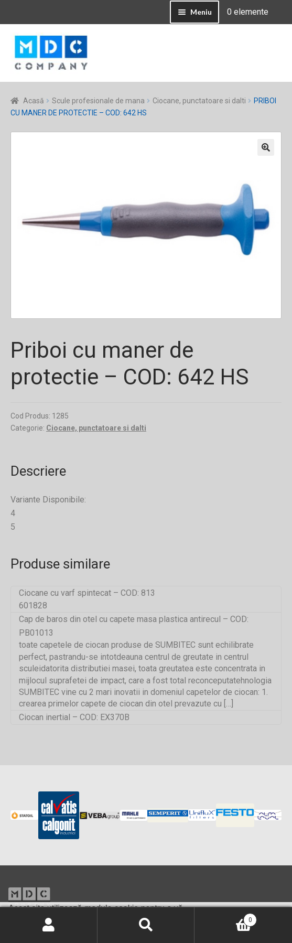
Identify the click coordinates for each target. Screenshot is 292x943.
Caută (146, 925)
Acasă (33, 101)
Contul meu (49, 925)
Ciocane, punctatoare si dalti (199, 101)
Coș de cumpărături (225, 918)
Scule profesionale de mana (98, 101)
